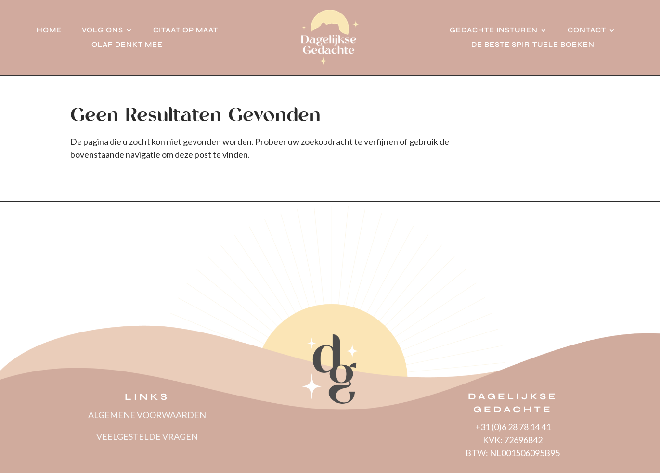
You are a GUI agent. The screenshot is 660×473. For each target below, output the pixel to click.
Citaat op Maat (185, 30)
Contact (587, 30)
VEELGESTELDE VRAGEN (147, 436)
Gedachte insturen (494, 30)
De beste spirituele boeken (533, 45)
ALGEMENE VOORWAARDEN (147, 414)
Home (49, 30)
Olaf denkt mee (127, 45)
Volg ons (102, 30)
